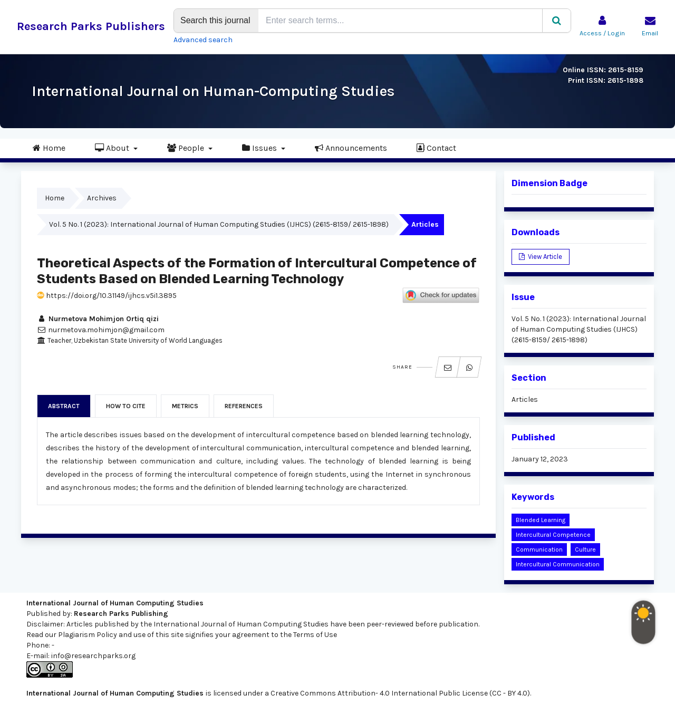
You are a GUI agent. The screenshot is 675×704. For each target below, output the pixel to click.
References (244, 406)
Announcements (351, 147)
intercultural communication (558, 564)
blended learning (540, 520)
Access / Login (602, 33)
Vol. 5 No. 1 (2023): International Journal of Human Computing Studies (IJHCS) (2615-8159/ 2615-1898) (219, 224)
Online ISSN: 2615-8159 (603, 69)
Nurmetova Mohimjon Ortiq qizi (98, 318)
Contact (436, 147)
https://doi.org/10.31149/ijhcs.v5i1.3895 (107, 295)
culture (585, 549)
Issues (260, 147)
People (186, 147)
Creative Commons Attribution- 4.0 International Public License (379, 693)
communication (539, 549)
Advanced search (203, 39)
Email (650, 33)
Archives (102, 198)
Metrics (185, 406)
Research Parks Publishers (91, 26)
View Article (544, 257)
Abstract (64, 406)
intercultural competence (553, 534)
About (113, 147)
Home (49, 147)
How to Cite (126, 406)
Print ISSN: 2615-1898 (605, 80)
